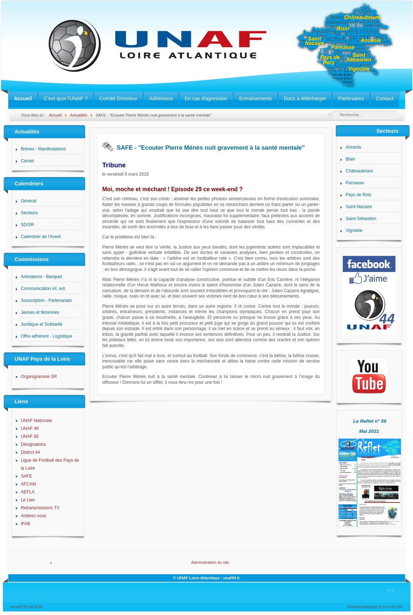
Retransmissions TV (40, 507)
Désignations (33, 444)
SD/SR (27, 224)
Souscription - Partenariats (46, 300)
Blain (350, 159)
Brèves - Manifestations (43, 148)
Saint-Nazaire (359, 206)
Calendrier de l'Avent (41, 236)
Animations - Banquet (41, 276)
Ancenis (353, 147)
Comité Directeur (118, 98)
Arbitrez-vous (34, 515)
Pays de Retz (358, 194)
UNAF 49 (30, 428)
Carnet (27, 160)
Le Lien (28, 499)
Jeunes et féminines (40, 312)
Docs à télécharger (305, 98)
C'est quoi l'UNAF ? (65, 98)
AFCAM (28, 484)
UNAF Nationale (36, 420)
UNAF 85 (30, 436)
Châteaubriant (359, 170)
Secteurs (29, 212)
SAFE (26, 476)
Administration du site (210, 562)
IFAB (25, 523)
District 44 (30, 452)
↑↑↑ (390, 590)
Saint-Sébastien (361, 218)
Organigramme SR (39, 376)
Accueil (23, 98)
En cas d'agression (206, 98)
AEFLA (28, 492)
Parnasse (355, 182)
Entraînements (255, 98)
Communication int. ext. (43, 288)
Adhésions (161, 98)
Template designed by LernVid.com (375, 607)
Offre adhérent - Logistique (47, 336)
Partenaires (351, 98)
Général (28, 200)
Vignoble (354, 230)
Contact (384, 98)
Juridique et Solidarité (41, 324)
